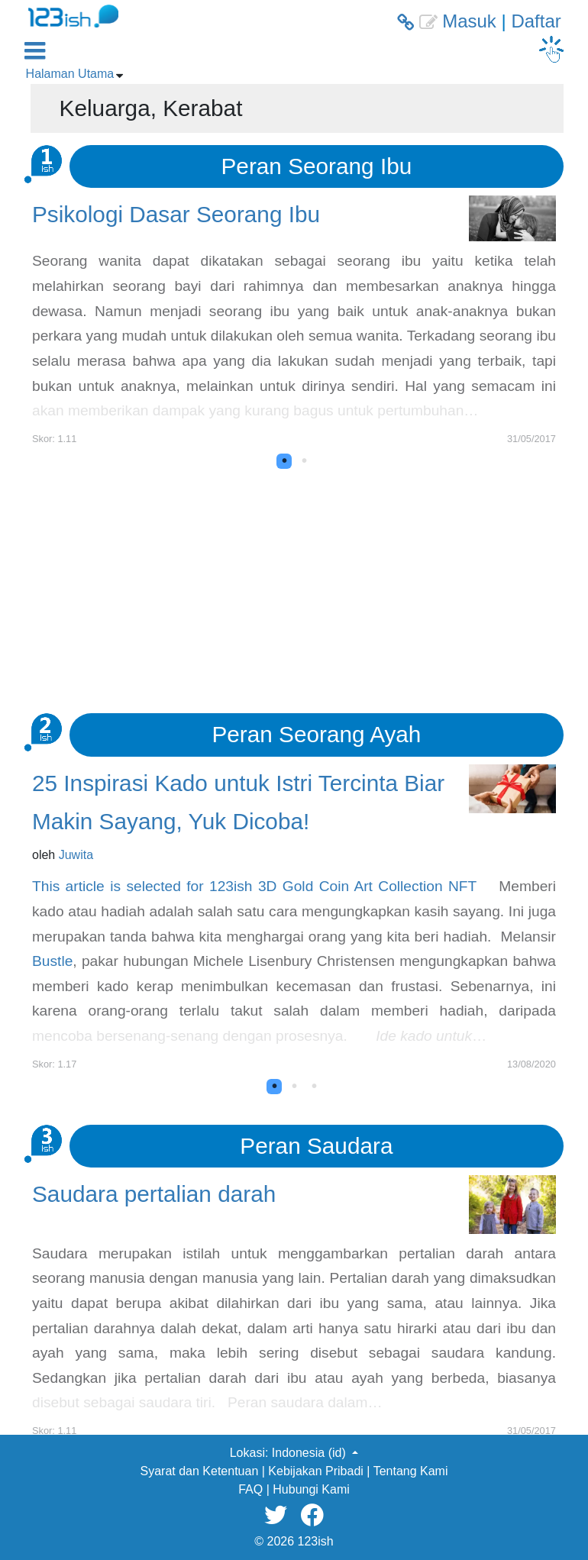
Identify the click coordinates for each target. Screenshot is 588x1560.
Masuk (469, 21)
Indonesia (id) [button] (310, 1452)
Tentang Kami (410, 1471)
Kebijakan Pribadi (315, 1471)
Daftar (536, 21)
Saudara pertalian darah (154, 1193)
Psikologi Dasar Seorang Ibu (176, 214)
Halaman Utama (70, 73)
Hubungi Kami (311, 1489)
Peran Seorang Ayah (316, 734)
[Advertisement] (294, 583)
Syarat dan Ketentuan (200, 1471)
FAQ (250, 1489)
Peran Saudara (316, 1145)
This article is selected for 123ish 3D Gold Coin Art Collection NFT (254, 886)
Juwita (76, 854)
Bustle (52, 961)
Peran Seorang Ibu (316, 166)
